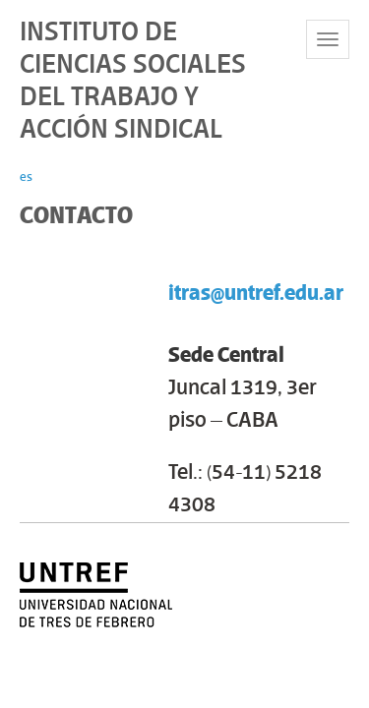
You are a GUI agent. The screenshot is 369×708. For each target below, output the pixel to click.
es (26, 176)
